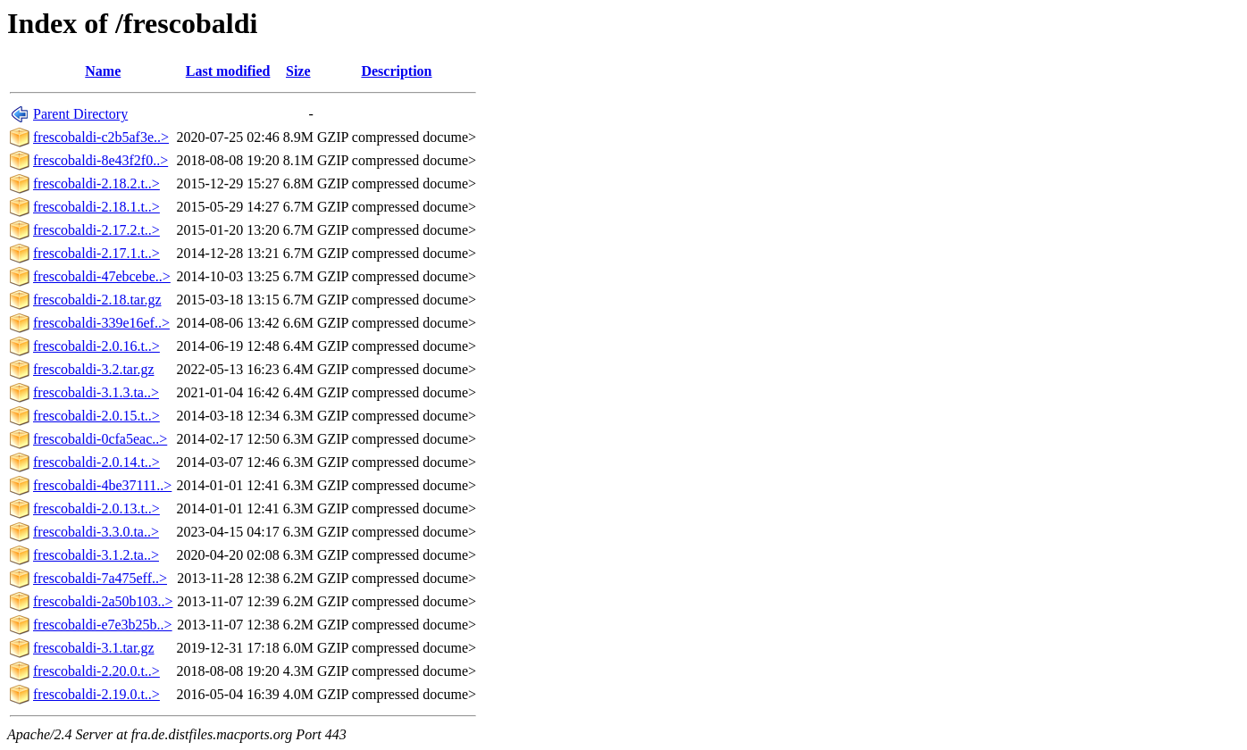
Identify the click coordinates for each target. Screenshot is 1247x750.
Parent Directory (80, 113)
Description (396, 71)
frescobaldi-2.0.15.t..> (96, 415)
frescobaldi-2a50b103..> (103, 601)
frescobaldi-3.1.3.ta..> (96, 392)
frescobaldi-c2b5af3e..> (101, 137)
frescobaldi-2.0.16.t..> (96, 346)
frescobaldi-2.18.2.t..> (96, 183)
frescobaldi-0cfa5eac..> (100, 438)
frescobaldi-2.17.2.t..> (96, 230)
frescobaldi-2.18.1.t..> (96, 206)
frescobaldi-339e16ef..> (101, 322)
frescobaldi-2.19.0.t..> (96, 694)
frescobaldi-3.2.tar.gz (94, 369)
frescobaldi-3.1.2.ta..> (96, 554)
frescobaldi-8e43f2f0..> (100, 160)
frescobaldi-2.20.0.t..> (96, 671)
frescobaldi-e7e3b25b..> (102, 624)
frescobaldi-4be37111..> (102, 485)
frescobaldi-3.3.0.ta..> (96, 531)
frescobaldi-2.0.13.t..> (96, 508)
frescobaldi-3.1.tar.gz (94, 647)
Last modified (228, 71)
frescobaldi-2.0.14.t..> (96, 462)
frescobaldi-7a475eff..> (100, 578)
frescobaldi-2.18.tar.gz (97, 299)
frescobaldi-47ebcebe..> (102, 276)
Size (298, 71)
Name (103, 71)
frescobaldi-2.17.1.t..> (96, 253)
